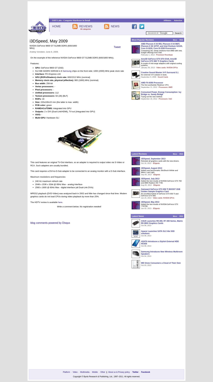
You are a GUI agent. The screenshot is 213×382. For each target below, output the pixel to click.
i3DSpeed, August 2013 (151, 168)
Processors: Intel (165, 99)
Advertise (178, 20)
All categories (85, 29)
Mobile (95, 372)
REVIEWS (85, 26)
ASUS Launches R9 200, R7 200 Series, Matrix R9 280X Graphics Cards (162, 222)
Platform (66, 372)
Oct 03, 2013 (146, 265)
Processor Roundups (164, 55)
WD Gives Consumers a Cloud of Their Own (161, 263)
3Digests (156, 163)
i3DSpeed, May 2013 (150, 202)
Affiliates (167, 20)
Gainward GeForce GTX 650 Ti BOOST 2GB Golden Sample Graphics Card (160, 190)
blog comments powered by (50, 223)
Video (75, 372)
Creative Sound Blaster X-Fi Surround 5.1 (159, 72)
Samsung (67, 71)
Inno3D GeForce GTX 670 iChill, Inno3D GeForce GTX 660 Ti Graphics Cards (159, 60)
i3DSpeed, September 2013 (153, 159)
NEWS (115, 26)
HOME (56, 26)
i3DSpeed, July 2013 (150, 179)
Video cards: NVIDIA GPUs (167, 68)
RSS (181, 40)
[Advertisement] (106, 9)
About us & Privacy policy (119, 372)
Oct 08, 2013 (146, 225)
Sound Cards (163, 77)
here (60, 202)
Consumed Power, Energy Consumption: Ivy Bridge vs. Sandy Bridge (161, 93)
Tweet (117, 47)
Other (102, 372)
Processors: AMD (165, 87)
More (175, 40)
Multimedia (84, 372)
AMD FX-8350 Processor (152, 83)
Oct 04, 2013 (146, 256)
